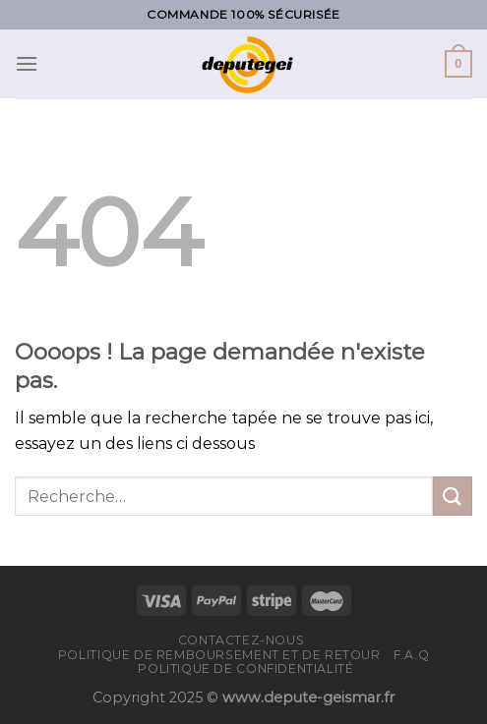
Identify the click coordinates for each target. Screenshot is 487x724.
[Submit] (452, 495)
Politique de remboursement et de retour (219, 654)
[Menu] (26, 63)
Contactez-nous (241, 640)
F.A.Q (411, 654)
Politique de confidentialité (245, 668)
